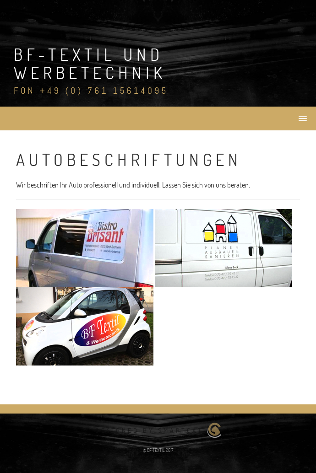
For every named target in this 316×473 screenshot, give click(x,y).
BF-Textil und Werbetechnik (90, 63)
